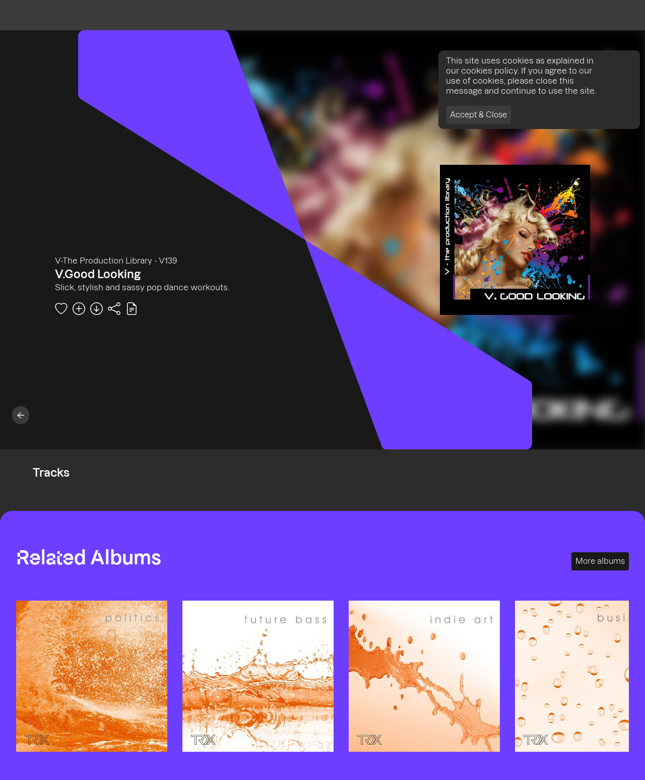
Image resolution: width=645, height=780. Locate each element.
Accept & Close (478, 114)
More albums (600, 561)
